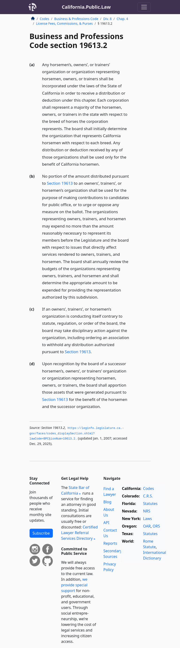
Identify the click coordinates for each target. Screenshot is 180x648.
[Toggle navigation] (144, 7)
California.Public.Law (86, 7)
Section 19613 (60, 183)
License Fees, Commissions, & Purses (64, 23)
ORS (156, 526)
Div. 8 (107, 18)
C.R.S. (148, 496)
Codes (44, 18)
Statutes (150, 503)
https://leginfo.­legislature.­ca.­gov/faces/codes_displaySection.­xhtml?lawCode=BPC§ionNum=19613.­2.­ (77, 433)
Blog (107, 501)
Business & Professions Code (76, 18)
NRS (146, 511)
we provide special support (74, 585)
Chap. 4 (122, 18)
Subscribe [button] (41, 533)
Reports (110, 543)
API (106, 522)
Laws (147, 518)
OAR (147, 526)
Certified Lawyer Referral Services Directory (79, 532)
